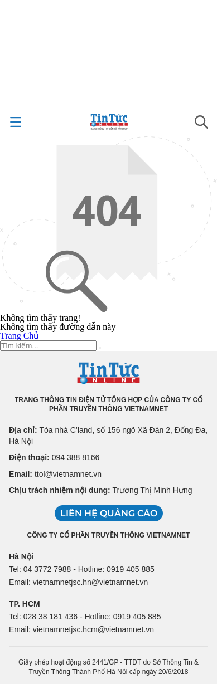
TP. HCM (24, 603)
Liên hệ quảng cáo (108, 513)
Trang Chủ (19, 335)
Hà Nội (21, 556)
